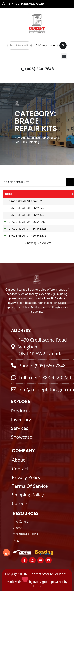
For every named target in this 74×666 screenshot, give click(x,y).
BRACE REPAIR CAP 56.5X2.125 (17, 248)
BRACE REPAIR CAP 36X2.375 (17, 225)
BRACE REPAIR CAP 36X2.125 (17, 214)
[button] (64, 56)
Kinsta (37, 618)
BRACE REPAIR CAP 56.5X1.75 (18, 235)
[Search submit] (63, 45)
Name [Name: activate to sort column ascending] (8, 193)
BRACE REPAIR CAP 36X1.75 (17, 203)
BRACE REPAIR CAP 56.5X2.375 (17, 263)
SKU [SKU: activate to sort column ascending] (33, 193)
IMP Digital (40, 613)
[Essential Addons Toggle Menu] (70, 182)
